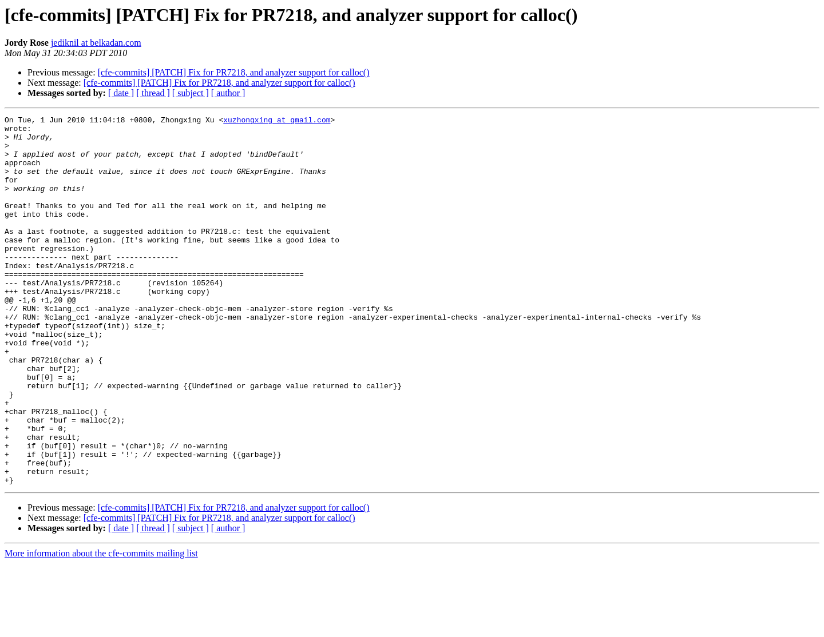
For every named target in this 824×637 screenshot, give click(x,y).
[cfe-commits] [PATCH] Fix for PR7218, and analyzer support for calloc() (234, 72)
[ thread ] (153, 93)
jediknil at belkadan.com (96, 42)
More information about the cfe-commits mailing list (101, 627)
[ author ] (228, 93)
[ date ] (121, 93)
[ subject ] (190, 93)
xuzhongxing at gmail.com (276, 121)
